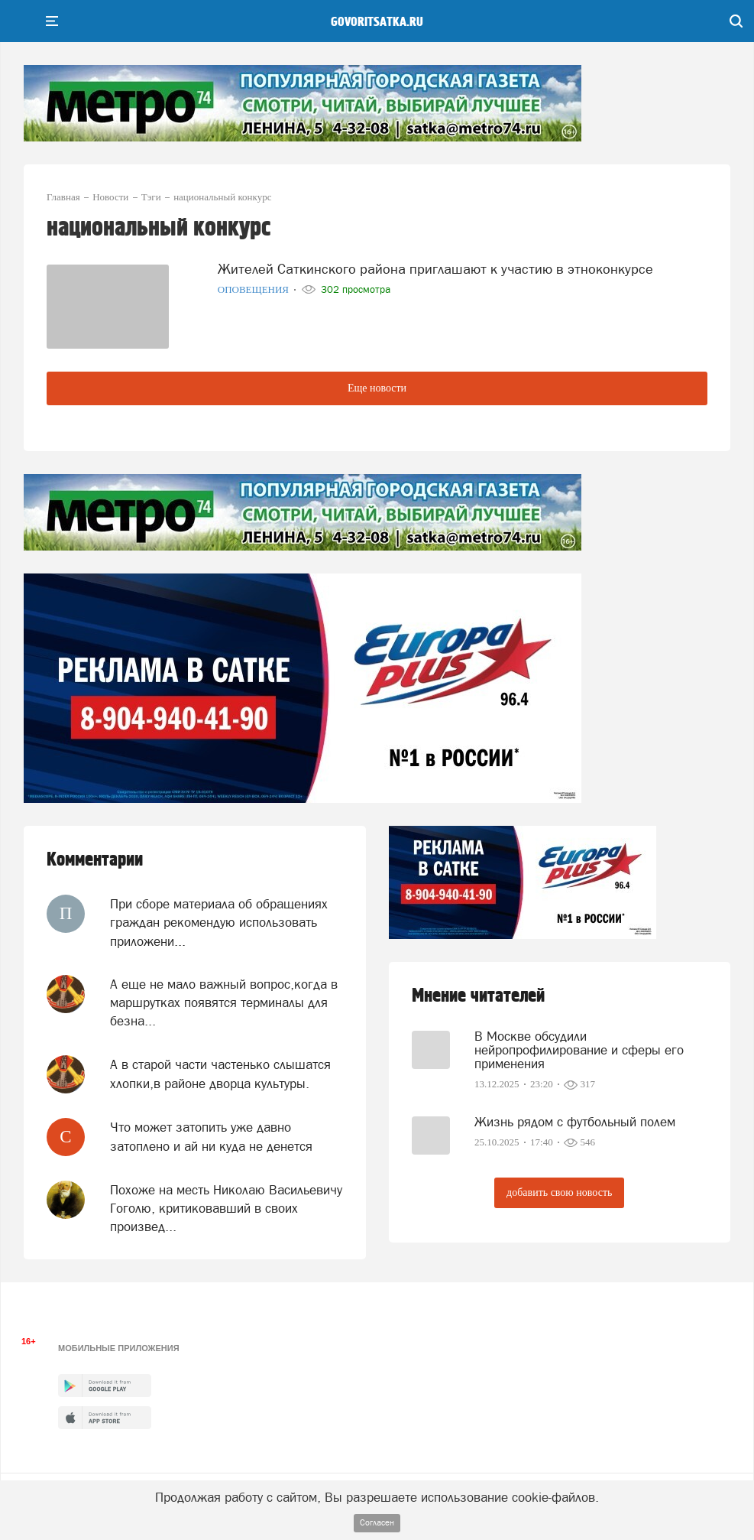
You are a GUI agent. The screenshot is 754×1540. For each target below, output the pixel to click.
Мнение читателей (478, 996)
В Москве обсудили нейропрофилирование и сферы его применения (579, 1050)
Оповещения (255, 289)
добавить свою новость (559, 1192)
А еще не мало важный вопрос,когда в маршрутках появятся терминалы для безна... (224, 1002)
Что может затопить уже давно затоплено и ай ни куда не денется (211, 1136)
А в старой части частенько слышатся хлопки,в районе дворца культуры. (220, 1073)
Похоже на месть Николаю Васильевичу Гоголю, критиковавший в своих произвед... (226, 1208)
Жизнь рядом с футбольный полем (574, 1122)
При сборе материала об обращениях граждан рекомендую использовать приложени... (219, 922)
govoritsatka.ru (377, 22)
